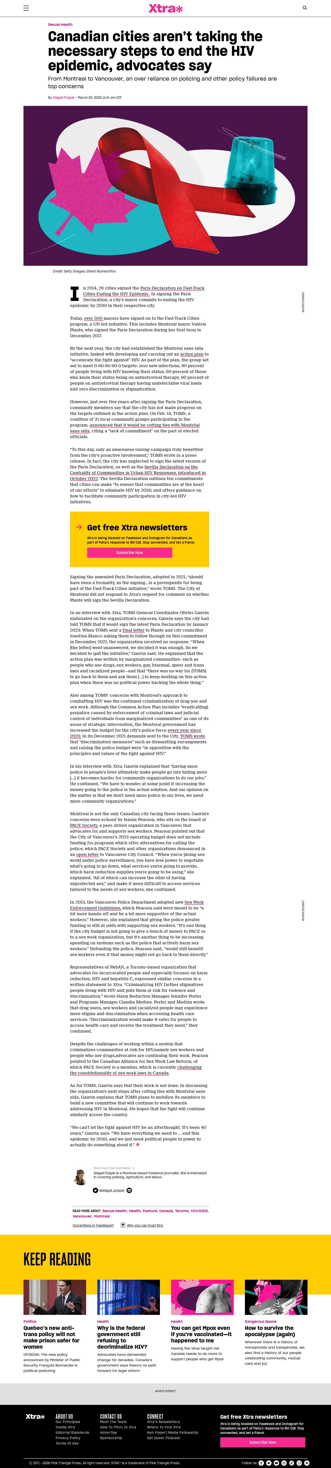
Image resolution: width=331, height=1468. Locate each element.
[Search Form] (305, 8)
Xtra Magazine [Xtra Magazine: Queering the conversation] (165, 8)
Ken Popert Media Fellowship (172, 1433)
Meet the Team (113, 1422)
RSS (307, 1463)
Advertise (108, 1433)
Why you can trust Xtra (142, 1225)
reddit (299, 1463)
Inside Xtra (65, 1427)
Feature (150, 1211)
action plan (192, 354)
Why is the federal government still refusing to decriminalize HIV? (122, 1337)
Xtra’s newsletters (163, 1422)
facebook (261, 1463)
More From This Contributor (112, 1168)
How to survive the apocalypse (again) (270, 1331)
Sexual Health (114, 1211)
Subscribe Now (130, 552)
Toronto (182, 1211)
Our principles (68, 1422)
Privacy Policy (68, 1438)
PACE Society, (84, 825)
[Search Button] (305, 8)
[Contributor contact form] (130, 1191)
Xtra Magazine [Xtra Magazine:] (35, 1418)
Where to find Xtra (164, 1427)
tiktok (291, 1463)
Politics (29, 1322)
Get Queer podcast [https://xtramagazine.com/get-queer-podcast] (163, 1438)
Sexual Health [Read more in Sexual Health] (60, 25)
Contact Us (111, 1416)
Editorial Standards (72, 1433)
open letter (87, 854)
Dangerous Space (260, 1322)
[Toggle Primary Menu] (26, 9)
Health (135, 1211)
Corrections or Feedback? (93, 1226)
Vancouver (82, 1216)
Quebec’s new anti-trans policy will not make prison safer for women (51, 1337)
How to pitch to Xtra (118, 1427)
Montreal (102, 1216)
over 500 (94, 318)
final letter (133, 630)
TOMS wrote (192, 736)
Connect (155, 1416)
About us (64, 1416)
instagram (284, 1463)
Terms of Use (67, 1443)
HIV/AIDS (199, 1211)
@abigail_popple (111, 1191)
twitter (269, 1463)
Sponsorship (111, 1438)
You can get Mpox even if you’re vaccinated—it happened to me (201, 1334)
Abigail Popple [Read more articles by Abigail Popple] (63, 98)
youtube (276, 1463)
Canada (166, 1211)
